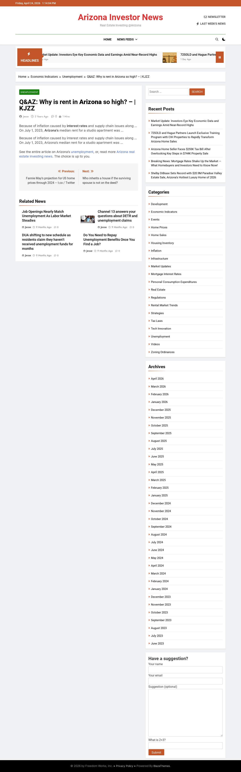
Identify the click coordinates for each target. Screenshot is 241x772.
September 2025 (161, 433)
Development (159, 204)
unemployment (82, 152)
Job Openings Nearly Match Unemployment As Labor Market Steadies (46, 216)
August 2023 (159, 628)
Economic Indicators (164, 212)
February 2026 (160, 394)
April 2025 (157, 472)
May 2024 (157, 558)
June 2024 (157, 550)
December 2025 (161, 410)
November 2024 (161, 511)
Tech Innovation (161, 328)
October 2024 (159, 519)
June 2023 (157, 643)
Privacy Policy (124, 765)
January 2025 (159, 495)
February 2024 (160, 581)
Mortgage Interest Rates (166, 274)
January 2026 (159, 402)
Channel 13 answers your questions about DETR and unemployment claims (117, 216)
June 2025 (157, 456)
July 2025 (157, 449)
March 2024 (158, 573)
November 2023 (161, 604)
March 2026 (158, 386)
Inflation (156, 250)
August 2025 (159, 441)
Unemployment (29, 92)
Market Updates (161, 266)
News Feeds (125, 39)
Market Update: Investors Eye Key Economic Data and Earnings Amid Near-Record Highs (108, 54)
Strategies (157, 313)
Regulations (158, 297)
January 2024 (159, 589)
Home (107, 39)
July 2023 (157, 636)
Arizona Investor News (120, 17)
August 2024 (159, 534)
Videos (155, 344)
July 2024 (157, 542)
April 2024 (157, 565)
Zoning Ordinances (163, 352)
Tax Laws (157, 321)
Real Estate (158, 289)
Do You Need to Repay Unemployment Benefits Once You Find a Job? (109, 239)
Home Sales (158, 235)
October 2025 (159, 425)
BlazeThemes (161, 765)
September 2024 (161, 526)
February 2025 (160, 487)
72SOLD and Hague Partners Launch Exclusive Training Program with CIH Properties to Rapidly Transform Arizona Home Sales (185, 137)
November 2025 (161, 417)
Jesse (26, 116)
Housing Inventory (162, 243)
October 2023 (159, 612)
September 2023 (161, 620)
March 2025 (158, 480)
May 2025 (157, 464)
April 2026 (157, 378)
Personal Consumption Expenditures (174, 282)
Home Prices (159, 227)
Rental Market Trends (164, 305)
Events (155, 219)
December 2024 (161, 503)
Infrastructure (159, 258)
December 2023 (161, 597)
